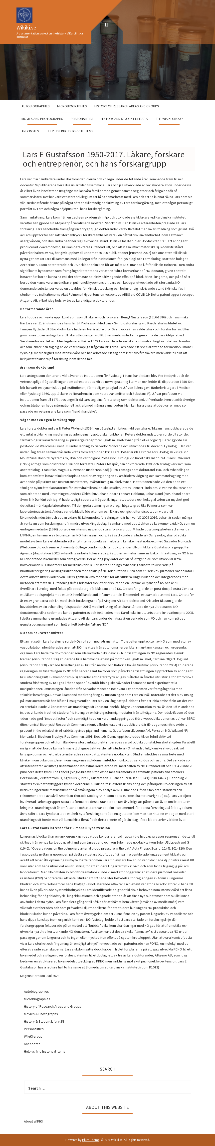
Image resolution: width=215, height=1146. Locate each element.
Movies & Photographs (41, 1014)
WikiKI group (33, 1036)
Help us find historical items (70, 131)
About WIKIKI (33, 1121)
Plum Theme (90, 1140)
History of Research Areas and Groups (126, 106)
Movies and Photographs (42, 118)
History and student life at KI (125, 118)
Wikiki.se (26, 27)
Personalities (82, 118)
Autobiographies (35, 106)
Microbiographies (72, 106)
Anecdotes (30, 131)
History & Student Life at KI (44, 1021)
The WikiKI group (169, 118)
